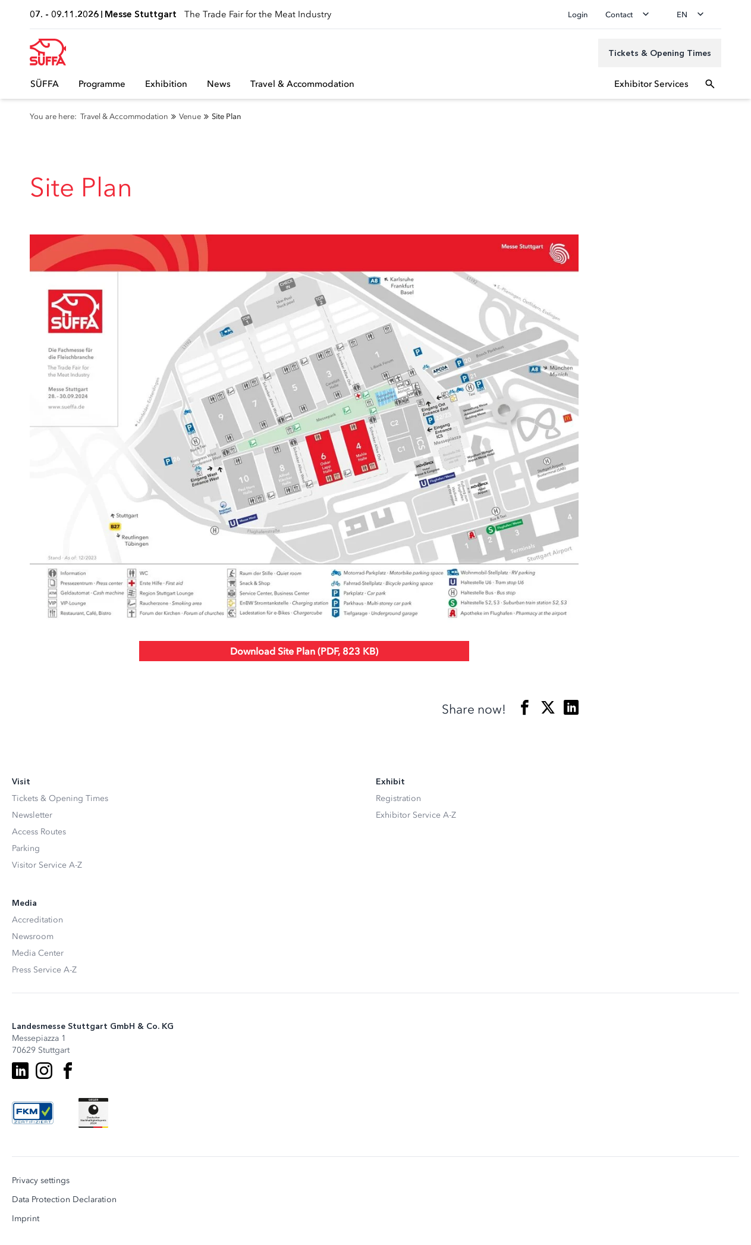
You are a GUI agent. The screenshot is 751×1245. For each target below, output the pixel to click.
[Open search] (710, 84)
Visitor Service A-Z (47, 865)
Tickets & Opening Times (60, 798)
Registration (398, 798)
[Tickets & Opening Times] (659, 53)
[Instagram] (44, 1070)
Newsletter (32, 815)
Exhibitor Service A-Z (416, 815)
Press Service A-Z (44, 970)
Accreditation (37, 920)
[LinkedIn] (20, 1070)
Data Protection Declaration (64, 1200)
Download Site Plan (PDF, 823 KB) (304, 651)
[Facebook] (67, 1070)
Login (578, 14)
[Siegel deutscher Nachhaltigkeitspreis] (93, 1113)
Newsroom (33, 936)
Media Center (38, 953)
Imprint (25, 1219)
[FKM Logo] (33, 1113)
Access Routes (39, 832)
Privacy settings (41, 1180)
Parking (26, 848)
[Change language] (694, 14)
